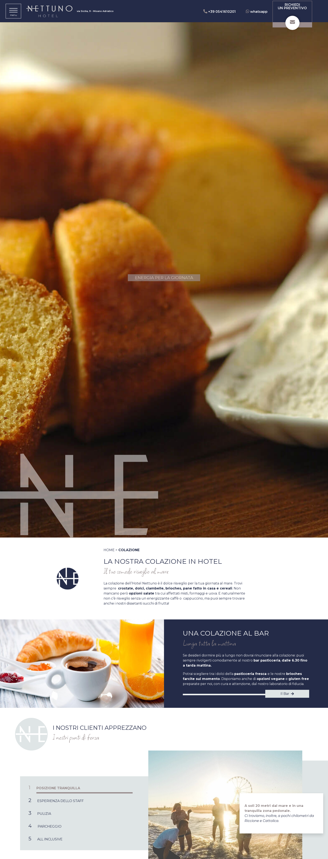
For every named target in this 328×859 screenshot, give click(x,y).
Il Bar (287, 694)
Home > (110, 550)
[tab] (84, 787)
